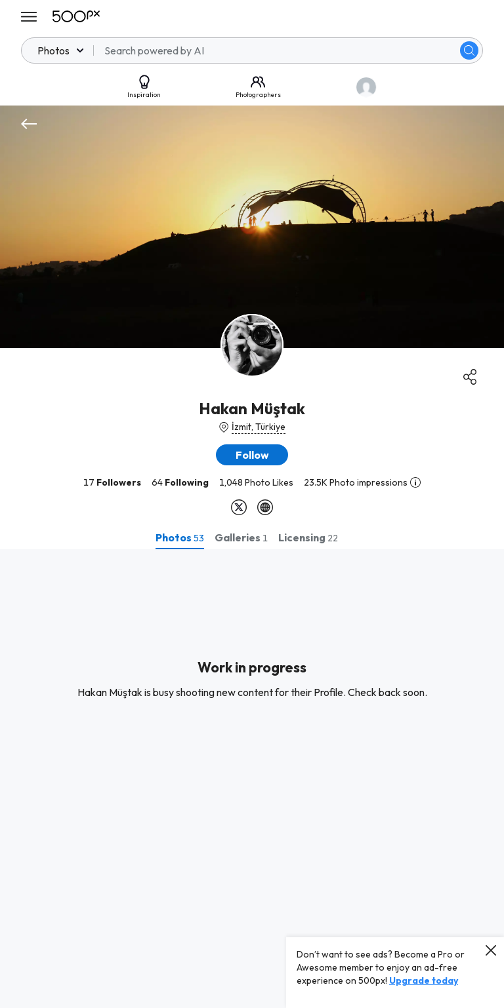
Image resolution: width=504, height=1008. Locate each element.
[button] (252, 454)
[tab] (179, 537)
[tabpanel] (252, 778)
